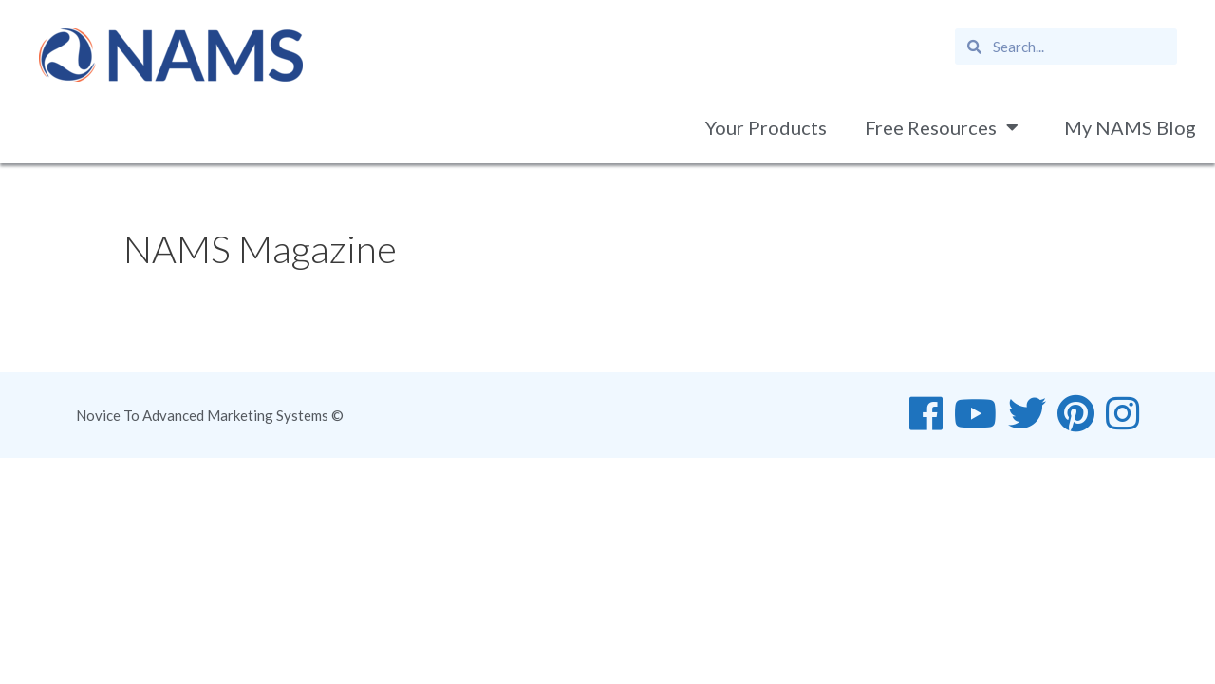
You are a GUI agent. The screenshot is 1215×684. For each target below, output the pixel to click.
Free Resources (945, 127)
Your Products (766, 127)
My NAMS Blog (1130, 127)
